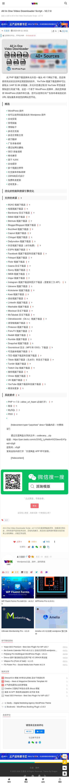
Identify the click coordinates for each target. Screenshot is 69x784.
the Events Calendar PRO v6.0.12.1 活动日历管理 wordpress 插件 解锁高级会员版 (29, 650)
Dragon (54, 771)
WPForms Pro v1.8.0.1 (44, 601)
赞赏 (34, 506)
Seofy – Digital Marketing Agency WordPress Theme (29, 703)
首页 (3, 16)
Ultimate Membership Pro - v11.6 (15, 631)
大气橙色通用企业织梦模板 (14, 685)
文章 (8, 16)
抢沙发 (65, 31)
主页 (15, 572)
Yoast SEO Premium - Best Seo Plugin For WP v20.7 (24, 647)
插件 (37, 768)
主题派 (6, 31)
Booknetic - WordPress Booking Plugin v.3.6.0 (26, 707)
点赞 (17, 541)
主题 (32, 768)
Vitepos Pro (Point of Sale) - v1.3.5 (17, 661)
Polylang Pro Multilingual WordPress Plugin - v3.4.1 (24, 654)
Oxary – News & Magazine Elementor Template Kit (24, 681)
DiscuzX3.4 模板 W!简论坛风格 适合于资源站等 (23, 678)
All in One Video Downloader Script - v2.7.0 (27, 16)
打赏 (24, 572)
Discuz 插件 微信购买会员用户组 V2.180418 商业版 (24, 657)
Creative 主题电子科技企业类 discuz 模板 (20, 688)
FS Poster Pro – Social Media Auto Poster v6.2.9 (23, 665)
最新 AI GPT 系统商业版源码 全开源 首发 (20, 692)
